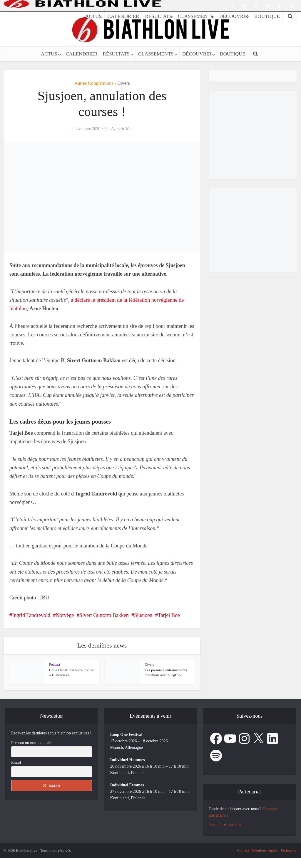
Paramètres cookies (225, 824)
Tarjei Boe (169, 615)
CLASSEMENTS (156, 54)
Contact (243, 850)
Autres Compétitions (93, 83)
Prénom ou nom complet (31, 743)
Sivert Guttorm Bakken (104, 615)
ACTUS (49, 54)
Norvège (65, 615)
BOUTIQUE (232, 54)
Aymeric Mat (122, 129)
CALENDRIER (82, 54)
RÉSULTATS (116, 54)
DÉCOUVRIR (196, 54)
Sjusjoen (143, 615)
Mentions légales (265, 850)
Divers (123, 83)
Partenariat (289, 850)
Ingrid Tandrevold (31, 615)
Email (16, 762)
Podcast (54, 665)
